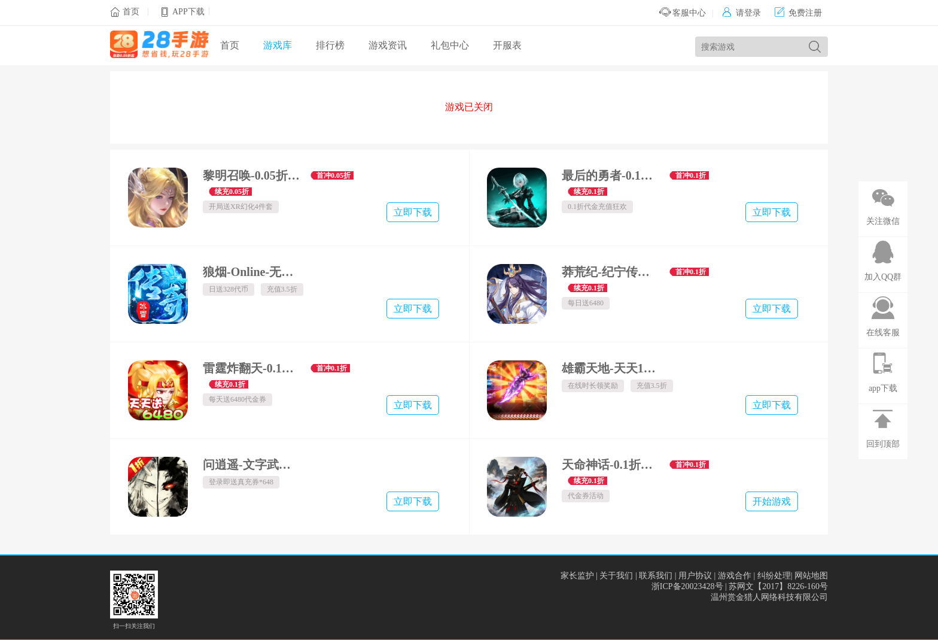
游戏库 (277, 45)
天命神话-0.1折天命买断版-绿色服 (611, 464)
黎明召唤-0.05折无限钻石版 (252, 175)
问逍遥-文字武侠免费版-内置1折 (252, 464)
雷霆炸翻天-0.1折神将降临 (252, 368)
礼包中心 (450, 45)
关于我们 (616, 575)
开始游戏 (772, 501)
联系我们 (655, 575)
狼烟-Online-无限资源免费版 (252, 271)
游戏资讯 (387, 45)
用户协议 (695, 575)
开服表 (507, 45)
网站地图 (811, 575)
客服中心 (682, 12)
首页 (131, 11)
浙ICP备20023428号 (687, 586)
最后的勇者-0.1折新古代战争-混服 (611, 175)
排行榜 (330, 45)
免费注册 (798, 12)
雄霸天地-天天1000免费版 (611, 368)
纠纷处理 (774, 575)
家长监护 (577, 575)
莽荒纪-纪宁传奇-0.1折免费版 (611, 271)
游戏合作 (734, 575)
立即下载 (413, 212)
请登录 (741, 12)
